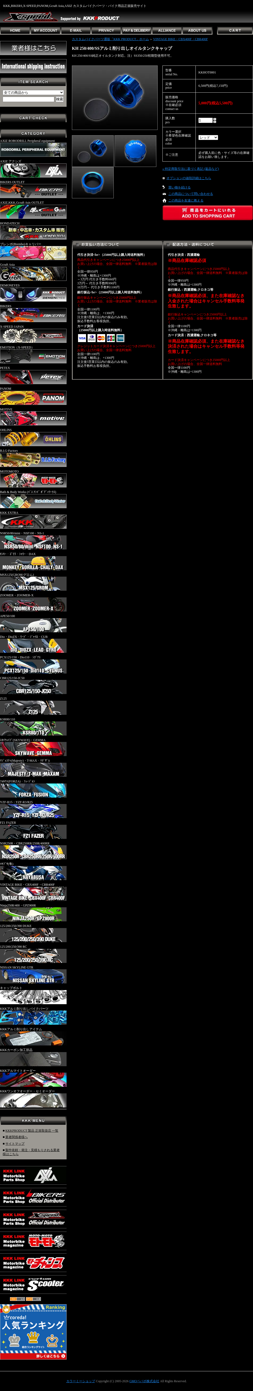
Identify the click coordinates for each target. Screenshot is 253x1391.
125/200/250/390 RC (33, 954)
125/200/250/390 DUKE (33, 933)
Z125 (33, 706)
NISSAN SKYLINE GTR (33, 975)
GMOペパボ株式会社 (144, 1381)
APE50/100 (33, 623)
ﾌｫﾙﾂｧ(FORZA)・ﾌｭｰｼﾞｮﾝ (33, 788)
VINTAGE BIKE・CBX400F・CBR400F (33, 892)
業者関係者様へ (16, 1137)
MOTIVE (33, 417)
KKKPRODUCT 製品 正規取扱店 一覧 (31, 1131)
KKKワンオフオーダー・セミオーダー (33, 1098)
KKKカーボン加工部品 (33, 1057)
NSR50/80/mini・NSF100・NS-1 (33, 540)
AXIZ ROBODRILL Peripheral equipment (33, 148)
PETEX (33, 375)
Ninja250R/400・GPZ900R (33, 913)
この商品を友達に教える (185, 200)
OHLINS (33, 437)
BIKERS (33, 313)
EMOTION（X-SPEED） (33, 355)
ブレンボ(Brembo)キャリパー (33, 251)
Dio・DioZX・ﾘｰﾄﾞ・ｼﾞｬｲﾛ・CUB (33, 644)
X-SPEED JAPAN (33, 334)
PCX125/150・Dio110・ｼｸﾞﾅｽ (33, 664)
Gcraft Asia (33, 272)
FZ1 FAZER (33, 830)
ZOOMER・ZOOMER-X (33, 602)
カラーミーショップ (80, 1381)
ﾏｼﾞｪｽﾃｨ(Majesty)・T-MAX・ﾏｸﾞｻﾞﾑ (33, 768)
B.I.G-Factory (33, 458)
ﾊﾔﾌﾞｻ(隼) (33, 871)
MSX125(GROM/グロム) (33, 582)
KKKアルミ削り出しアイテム (33, 1036)
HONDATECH (33, 230)
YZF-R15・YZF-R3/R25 (33, 809)
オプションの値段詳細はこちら (188, 178)
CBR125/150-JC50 (33, 685)
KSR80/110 (33, 726)
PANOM (33, 396)
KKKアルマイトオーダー (33, 1078)
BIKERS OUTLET (33, 189)
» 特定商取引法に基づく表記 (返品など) (190, 169)
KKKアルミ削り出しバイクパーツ (33, 1016)
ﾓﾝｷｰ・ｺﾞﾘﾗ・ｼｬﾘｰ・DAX (33, 561)
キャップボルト (33, 995)
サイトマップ (15, 1144)
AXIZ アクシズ (33, 168)
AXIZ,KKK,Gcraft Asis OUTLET (33, 210)
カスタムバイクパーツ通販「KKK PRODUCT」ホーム (110, 39)
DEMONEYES (33, 293)
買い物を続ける (179, 187)
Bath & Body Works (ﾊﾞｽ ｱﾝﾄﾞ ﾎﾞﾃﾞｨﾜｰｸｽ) (33, 499)
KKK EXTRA (33, 520)
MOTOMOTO (33, 479)
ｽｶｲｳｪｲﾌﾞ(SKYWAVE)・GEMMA (33, 747)
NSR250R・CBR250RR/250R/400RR (33, 851)
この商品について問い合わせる (190, 194)
